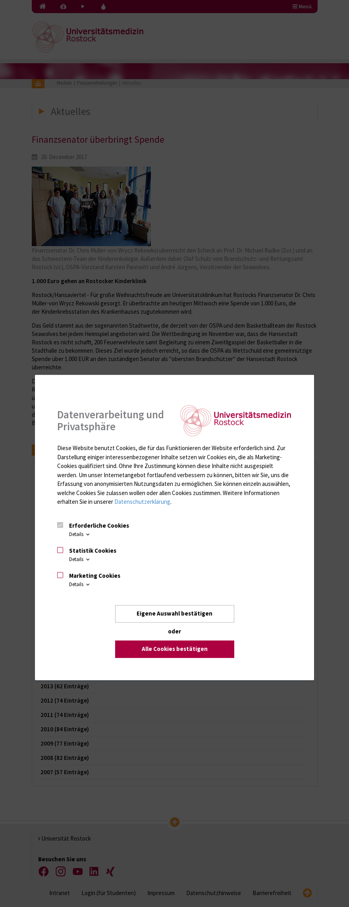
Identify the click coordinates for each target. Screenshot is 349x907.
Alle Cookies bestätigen (175, 649)
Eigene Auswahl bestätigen (174, 613)
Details (80, 534)
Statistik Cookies (92, 550)
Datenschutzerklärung (142, 501)
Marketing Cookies (94, 575)
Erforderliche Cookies (99, 525)
